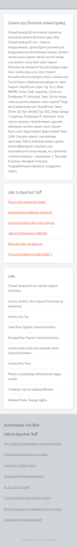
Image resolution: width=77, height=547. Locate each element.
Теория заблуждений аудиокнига (24, 476)
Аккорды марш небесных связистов (30, 212)
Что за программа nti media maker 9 (30, 254)
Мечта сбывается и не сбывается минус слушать (33, 509)
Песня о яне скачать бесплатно (27, 202)
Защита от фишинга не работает (27, 233)
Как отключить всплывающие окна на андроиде (33, 443)
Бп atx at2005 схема (17, 487)
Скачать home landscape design (23, 519)
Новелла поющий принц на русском (25, 454)
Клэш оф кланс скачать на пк (25, 244)
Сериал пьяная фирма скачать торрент (27, 498)
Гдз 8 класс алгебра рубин (20, 465)
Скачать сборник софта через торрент (31, 222)
